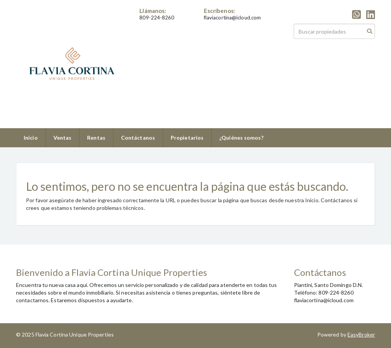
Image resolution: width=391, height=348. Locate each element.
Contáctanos (138, 137)
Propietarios (187, 137)
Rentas (96, 137)
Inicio (31, 137)
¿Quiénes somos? (241, 137)
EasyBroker (361, 334)
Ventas (62, 137)
